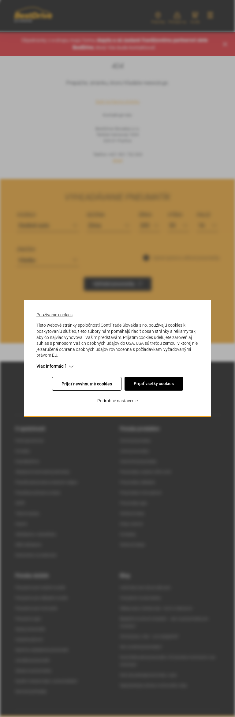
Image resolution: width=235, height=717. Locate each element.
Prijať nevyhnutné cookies (87, 383)
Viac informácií (54, 366)
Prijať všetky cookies (154, 383)
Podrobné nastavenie (117, 400)
